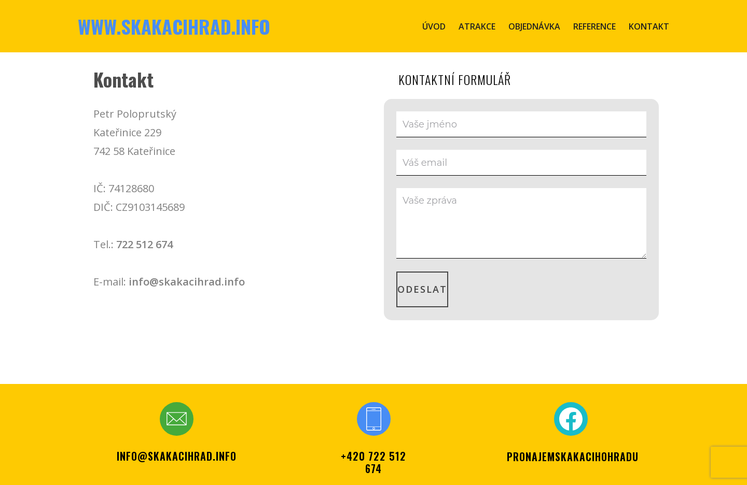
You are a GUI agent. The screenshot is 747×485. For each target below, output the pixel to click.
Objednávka (534, 26)
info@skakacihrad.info (187, 282)
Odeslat (422, 289)
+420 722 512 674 (373, 462)
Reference (594, 26)
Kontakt (649, 26)
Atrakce (477, 26)
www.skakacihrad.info (174, 26)
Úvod (434, 26)
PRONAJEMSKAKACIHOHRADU (573, 456)
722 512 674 (144, 244)
